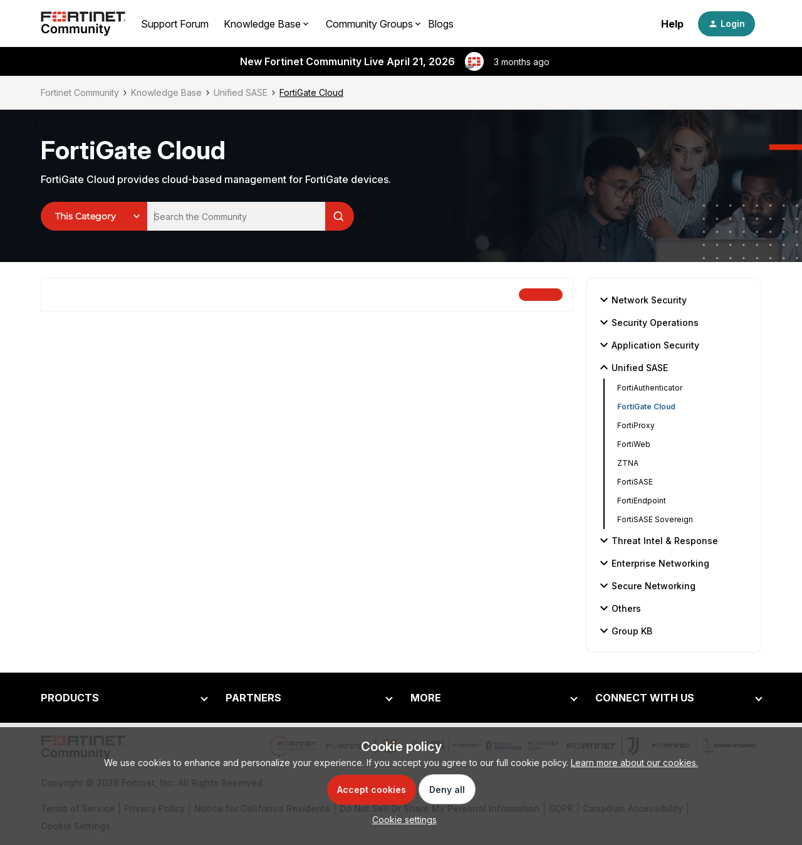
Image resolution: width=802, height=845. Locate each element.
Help (672, 24)
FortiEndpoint (641, 500)
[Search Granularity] (94, 216)
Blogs (441, 24)
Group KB (624, 630)
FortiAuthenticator (649, 387)
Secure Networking (645, 585)
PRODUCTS (70, 697)
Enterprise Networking (652, 562)
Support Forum (175, 24)
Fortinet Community (80, 92)
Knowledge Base (166, 92)
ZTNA (627, 463)
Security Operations (647, 322)
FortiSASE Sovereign (655, 519)
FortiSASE (635, 481)
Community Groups (369, 24)
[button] (726, 23)
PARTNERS (253, 697)
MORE (425, 697)
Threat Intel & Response (657, 540)
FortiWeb (633, 444)
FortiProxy (636, 425)
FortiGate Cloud (646, 406)
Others (618, 608)
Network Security (641, 299)
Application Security (647, 344)
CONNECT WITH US (644, 697)
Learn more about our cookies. (634, 762)
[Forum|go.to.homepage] (83, 23)
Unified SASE (241, 92)
